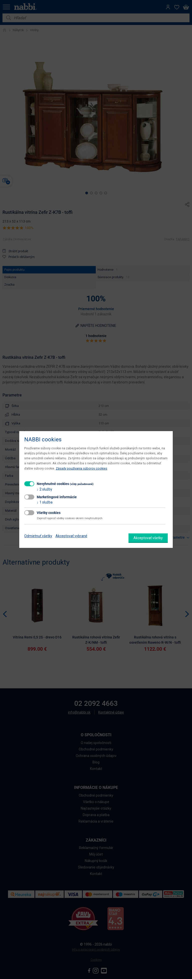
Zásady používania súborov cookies (81, 468)
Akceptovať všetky (148, 538)
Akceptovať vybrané (71, 536)
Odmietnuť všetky (38, 536)
